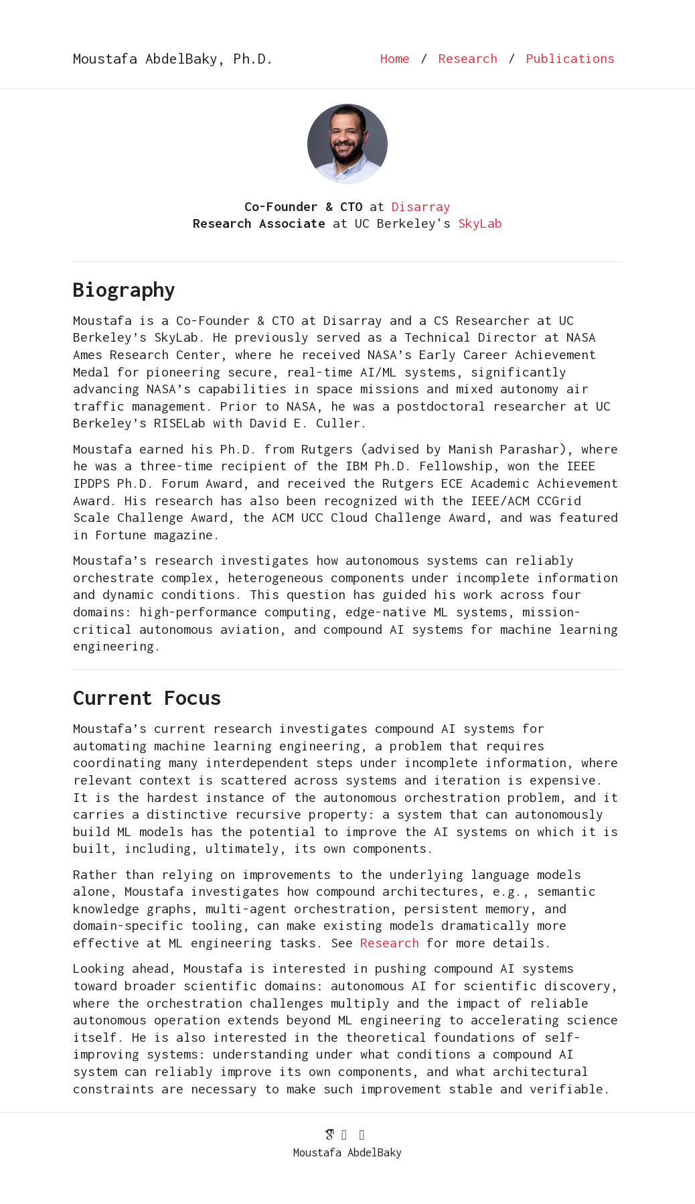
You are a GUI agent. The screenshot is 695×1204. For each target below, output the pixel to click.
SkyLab (480, 223)
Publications (570, 58)
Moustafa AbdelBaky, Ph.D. (173, 58)
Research (468, 58)
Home (395, 58)
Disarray (421, 206)
